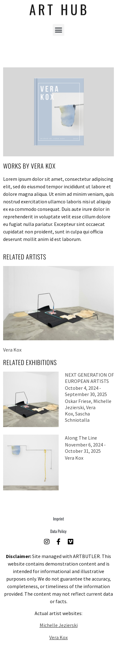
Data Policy (58, 531)
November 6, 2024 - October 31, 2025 (85, 447)
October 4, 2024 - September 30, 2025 (86, 391)
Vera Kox (58, 637)
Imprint (58, 518)
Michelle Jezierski (59, 625)
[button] (59, 27)
